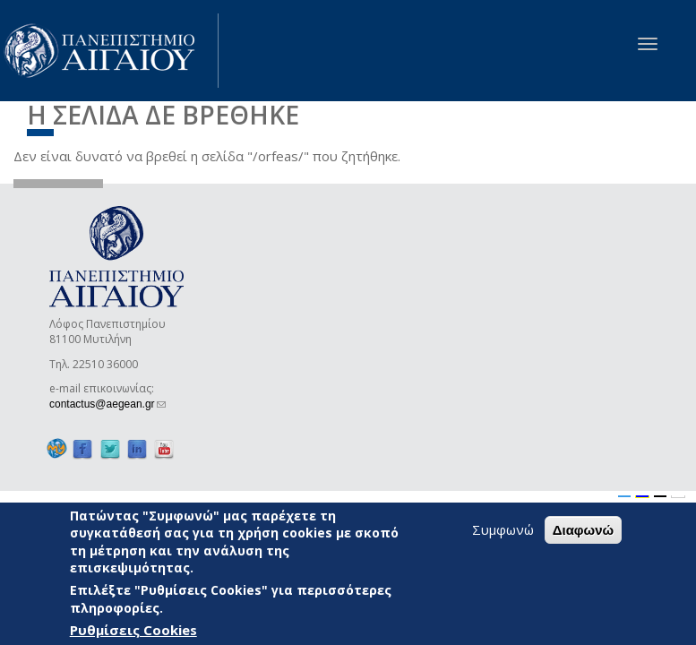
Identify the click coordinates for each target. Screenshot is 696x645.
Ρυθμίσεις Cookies (133, 630)
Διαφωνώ (583, 530)
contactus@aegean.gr (107, 404)
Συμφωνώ (503, 529)
